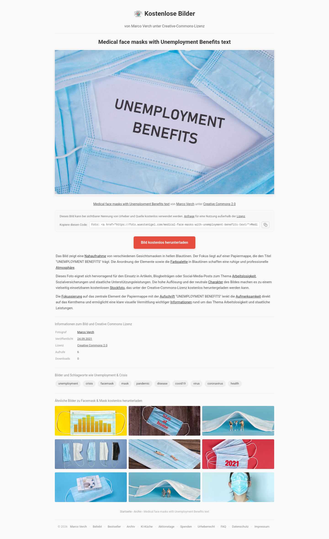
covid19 (180, 384)
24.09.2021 (84, 339)
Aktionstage (166, 527)
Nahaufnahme (95, 257)
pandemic (142, 384)
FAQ (223, 527)
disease (162, 384)
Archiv (137, 512)
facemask (107, 384)
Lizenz (241, 216)
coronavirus (215, 384)
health (235, 384)
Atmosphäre (65, 268)
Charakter (215, 283)
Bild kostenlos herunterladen (164, 243)
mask (125, 384)
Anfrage (189, 216)
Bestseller (114, 527)
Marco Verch (185, 204)
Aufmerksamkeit (248, 297)
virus (196, 384)
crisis (89, 384)
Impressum (262, 527)
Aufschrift (167, 297)
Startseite (126, 512)
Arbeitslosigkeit (244, 277)
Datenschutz (240, 527)
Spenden (186, 527)
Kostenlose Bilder (164, 14)
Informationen (181, 303)
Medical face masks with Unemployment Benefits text (131, 204)
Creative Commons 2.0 (219, 204)
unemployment (68, 384)
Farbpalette (179, 262)
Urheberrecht (206, 527)
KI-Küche (147, 527)
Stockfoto (117, 288)
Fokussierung (71, 297)
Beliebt (97, 527)
